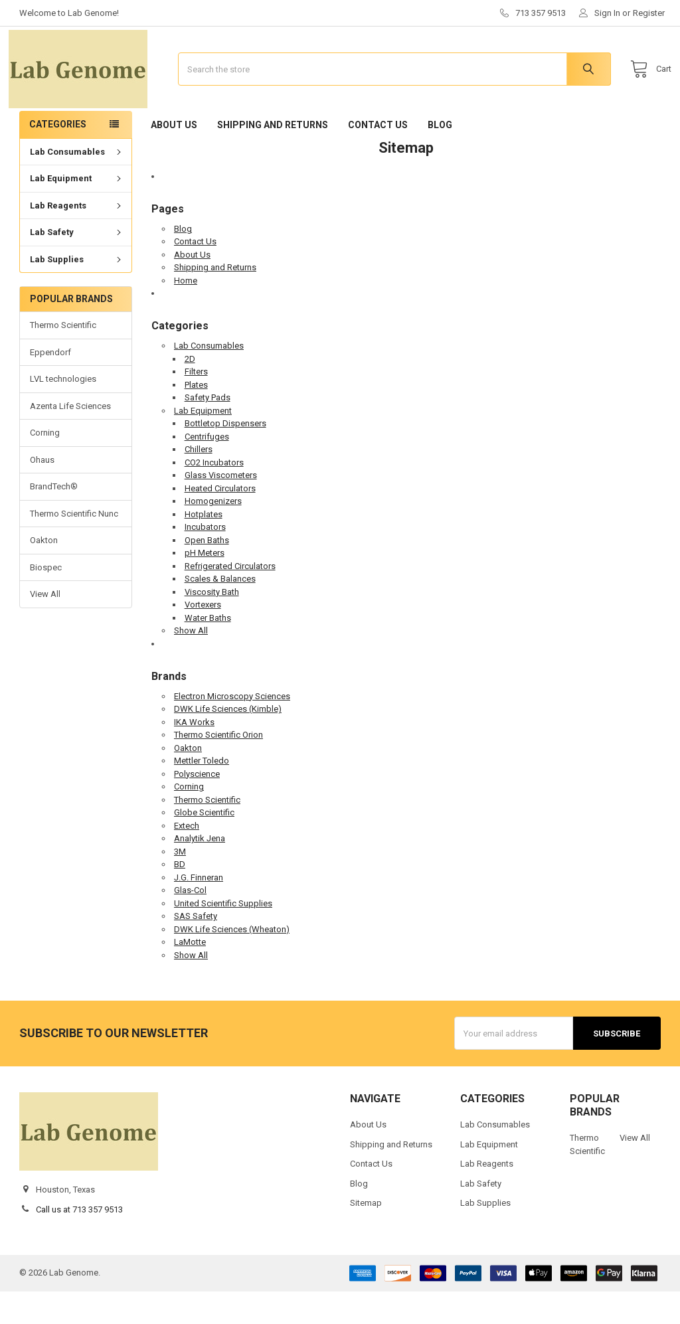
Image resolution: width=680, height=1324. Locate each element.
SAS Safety (195, 949)
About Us (174, 157)
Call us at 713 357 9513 (79, 1242)
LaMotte (190, 975)
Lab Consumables (77, 185)
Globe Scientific (204, 846)
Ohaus (42, 493)
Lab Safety (77, 265)
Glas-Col (190, 923)
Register (649, 13)
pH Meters (204, 586)
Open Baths (207, 573)
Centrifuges (207, 469)
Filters (196, 405)
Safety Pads (207, 431)
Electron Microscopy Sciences (232, 729)
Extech (186, 858)
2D (190, 391)
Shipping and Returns (272, 157)
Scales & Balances (220, 612)
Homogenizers (213, 534)
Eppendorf (50, 385)
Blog (440, 157)
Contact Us (378, 157)
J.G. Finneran (198, 910)
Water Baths (208, 650)
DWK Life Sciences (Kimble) (228, 742)
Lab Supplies (77, 292)
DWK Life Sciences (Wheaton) (232, 962)
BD (179, 897)
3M (180, 884)
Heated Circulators (220, 521)
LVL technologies (63, 412)
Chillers (198, 482)
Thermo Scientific (63, 358)
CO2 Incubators (214, 495)
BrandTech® (54, 520)
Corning (45, 466)
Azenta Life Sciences (70, 439)
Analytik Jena (199, 871)
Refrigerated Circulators (230, 599)
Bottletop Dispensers (225, 456)
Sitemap (366, 1236)
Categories (57, 157)
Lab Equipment (77, 211)
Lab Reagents (77, 239)
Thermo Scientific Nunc (74, 546)
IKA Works (194, 755)
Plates (196, 417)
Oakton (44, 573)
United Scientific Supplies (223, 936)
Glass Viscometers (221, 508)
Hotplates (203, 547)
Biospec (46, 600)
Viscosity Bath (212, 624)
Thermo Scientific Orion (218, 768)
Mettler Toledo (201, 794)
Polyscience (197, 806)
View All (45, 627)
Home (185, 313)
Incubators (205, 560)
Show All (191, 664)
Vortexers (203, 638)
